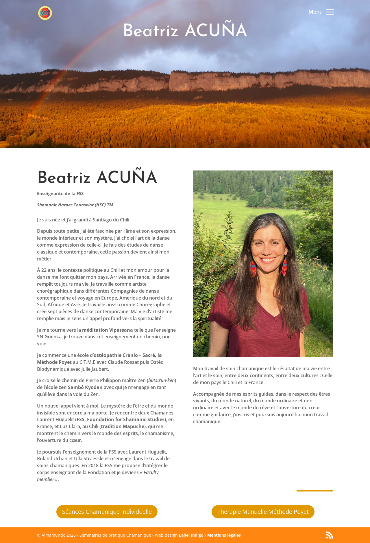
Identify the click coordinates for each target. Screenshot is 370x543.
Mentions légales (224, 535)
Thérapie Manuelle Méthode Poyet (263, 512)
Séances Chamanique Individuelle (107, 512)
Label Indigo (191, 535)
